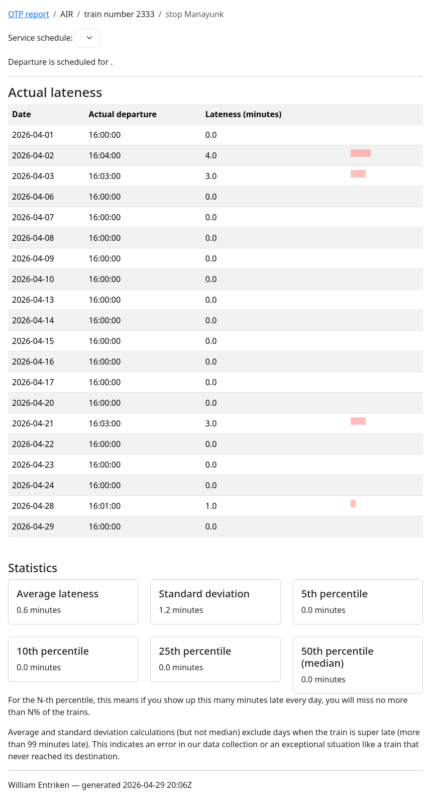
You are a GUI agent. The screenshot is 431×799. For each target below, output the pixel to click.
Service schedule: (40, 37)
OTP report (28, 14)
